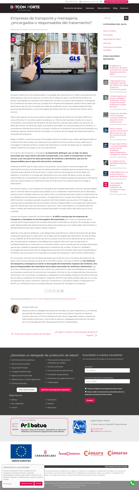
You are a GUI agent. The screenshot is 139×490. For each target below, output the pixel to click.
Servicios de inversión (20, 364)
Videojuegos (52, 382)
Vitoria (14, 407)
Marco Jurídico (38, 299)
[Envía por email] (54, 291)
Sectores (90, 8)
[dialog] (23, 476)
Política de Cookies (76, 483)
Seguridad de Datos (112, 39)
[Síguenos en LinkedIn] (101, 1)
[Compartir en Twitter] (50, 291)
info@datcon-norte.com (101, 431)
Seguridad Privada (19, 368)
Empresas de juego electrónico (60, 378)
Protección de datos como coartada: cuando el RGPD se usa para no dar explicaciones (118, 117)
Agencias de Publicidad (21, 375)
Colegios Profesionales (21, 371)
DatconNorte (104, 8)
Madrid (50, 403)
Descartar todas (27, 483)
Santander (52, 400)
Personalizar (7, 484)
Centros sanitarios (55, 367)
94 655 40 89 (97, 429)
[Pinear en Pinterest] (58, 291)
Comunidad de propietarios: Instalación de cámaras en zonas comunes (117, 187)
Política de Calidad (92, 483)
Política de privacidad (102, 389)
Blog (115, 8)
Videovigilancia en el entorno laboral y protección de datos (119, 174)
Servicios (107, 43)
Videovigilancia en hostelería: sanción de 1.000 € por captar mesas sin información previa (119, 85)
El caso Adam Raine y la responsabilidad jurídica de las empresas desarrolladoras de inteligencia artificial (118, 149)
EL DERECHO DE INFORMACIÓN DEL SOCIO (118, 163)
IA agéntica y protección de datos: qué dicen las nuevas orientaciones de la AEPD (119, 70)
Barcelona (51, 407)
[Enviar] (126, 18)
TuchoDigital (75, 487)
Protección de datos (73, 8)
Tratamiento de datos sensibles (112, 48)
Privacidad (108, 35)
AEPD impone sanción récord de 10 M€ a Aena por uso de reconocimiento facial (119, 133)
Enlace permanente (69, 299)
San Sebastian (17, 403)
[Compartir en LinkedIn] (62, 291)
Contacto (124, 8)
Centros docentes (19, 383)
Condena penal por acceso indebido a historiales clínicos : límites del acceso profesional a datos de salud (118, 101)
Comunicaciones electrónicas (60, 370)
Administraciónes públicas (22, 360)
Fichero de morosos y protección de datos (31, 334)
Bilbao (14, 400)
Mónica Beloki (42, 29)
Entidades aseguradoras (57, 374)
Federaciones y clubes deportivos (25, 379)
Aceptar (38, 483)
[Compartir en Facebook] (46, 291)
